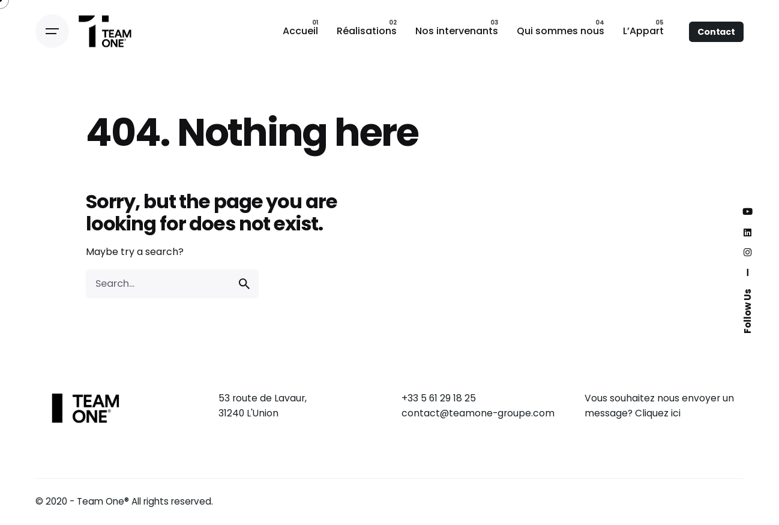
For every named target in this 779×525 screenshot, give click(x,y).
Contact (716, 32)
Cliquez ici (658, 413)
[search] (244, 283)
